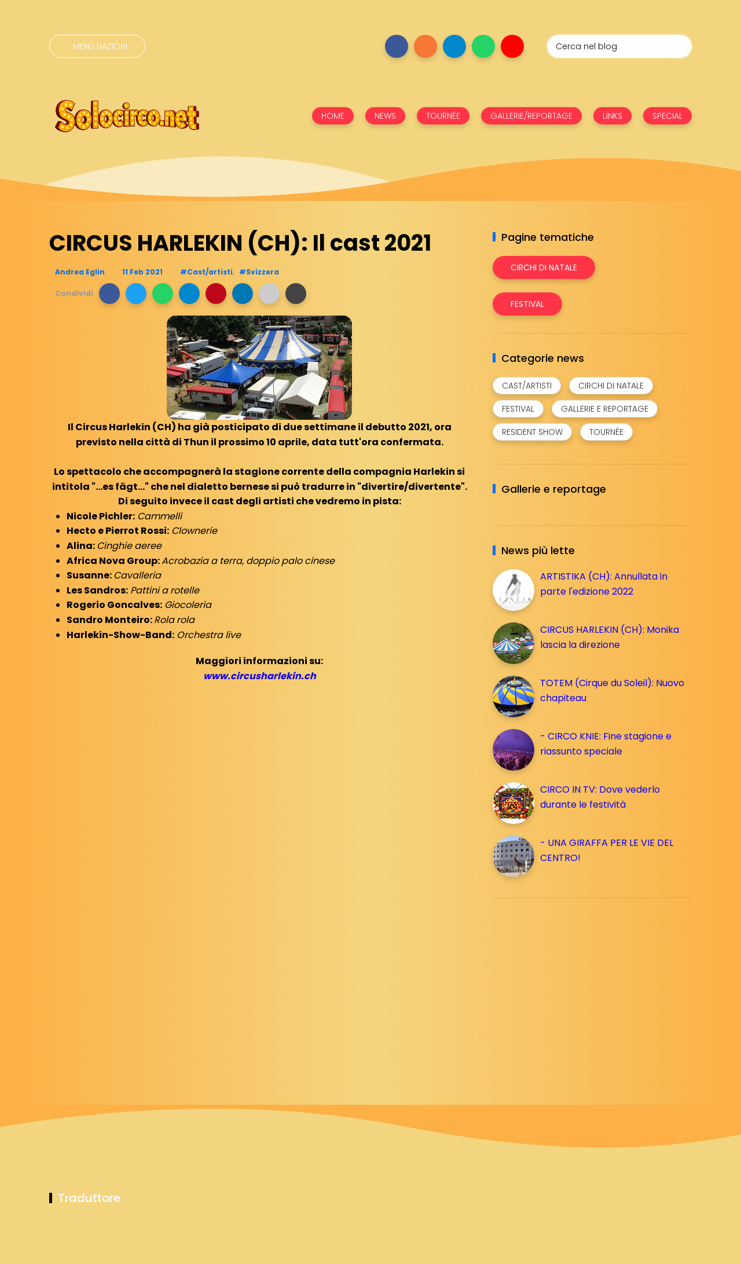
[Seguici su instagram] (425, 46)
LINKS (612, 116)
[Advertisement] (579, 987)
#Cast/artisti (206, 272)
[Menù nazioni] (97, 46)
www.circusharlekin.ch (259, 676)
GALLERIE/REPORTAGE (531, 116)
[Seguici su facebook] (396, 46)
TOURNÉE (443, 116)
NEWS (385, 116)
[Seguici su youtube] (512, 46)
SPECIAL (667, 116)
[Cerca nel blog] (619, 46)
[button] (109, 293)
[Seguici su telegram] (454, 46)
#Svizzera (259, 272)
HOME (332, 116)
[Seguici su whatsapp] (483, 46)
